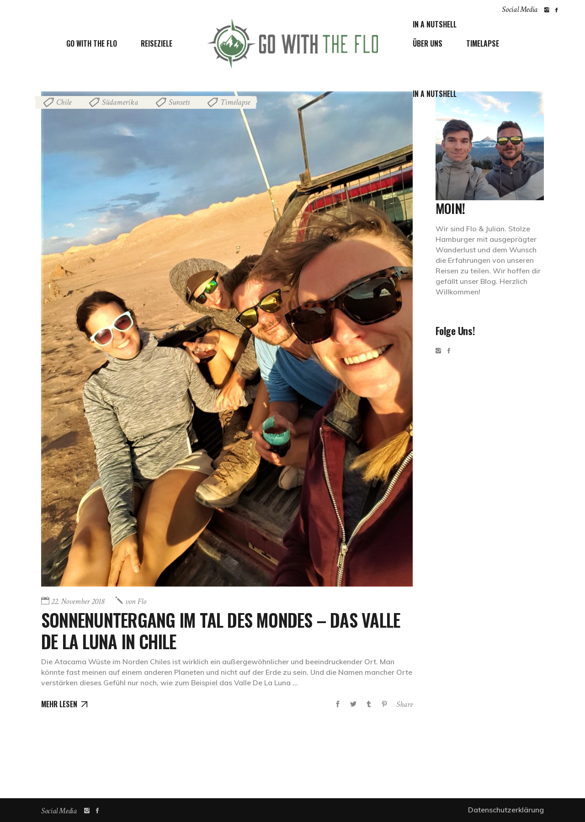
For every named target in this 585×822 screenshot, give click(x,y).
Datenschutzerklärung (506, 809)
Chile (63, 102)
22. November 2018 (77, 601)
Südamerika (120, 102)
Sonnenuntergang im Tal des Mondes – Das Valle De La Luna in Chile (217, 629)
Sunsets (179, 102)
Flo (135, 601)
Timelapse (235, 102)
